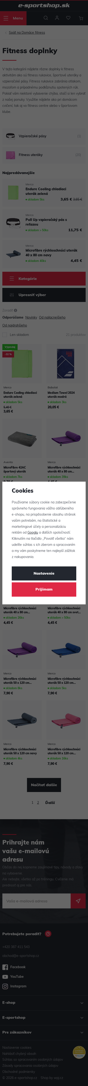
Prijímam (44, 589)
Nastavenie (44, 574)
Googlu (32, 533)
